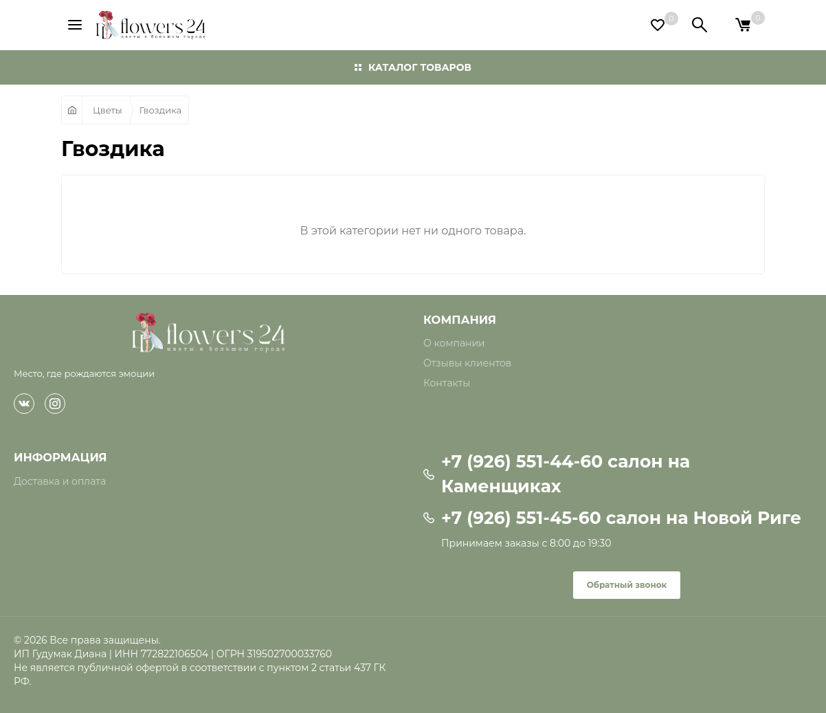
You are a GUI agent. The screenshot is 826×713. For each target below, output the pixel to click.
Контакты (446, 383)
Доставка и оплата (60, 481)
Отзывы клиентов (467, 363)
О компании (454, 343)
